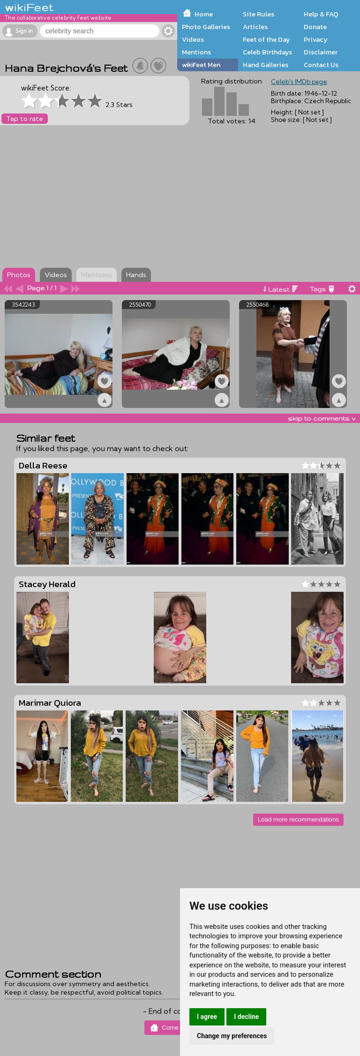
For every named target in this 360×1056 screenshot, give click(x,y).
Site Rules (258, 14)
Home (204, 14)
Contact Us (321, 65)
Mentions (196, 52)
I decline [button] (246, 1016)
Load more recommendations (298, 819)
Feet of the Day (266, 39)
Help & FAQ (321, 14)
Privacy (316, 39)
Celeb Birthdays (267, 52)
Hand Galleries (265, 65)
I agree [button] (207, 1016)
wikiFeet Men (201, 65)
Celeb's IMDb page (299, 81)
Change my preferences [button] (232, 1036)
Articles (255, 27)
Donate (315, 27)
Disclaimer (321, 52)
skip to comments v (321, 418)
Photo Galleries (206, 27)
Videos (193, 39)
